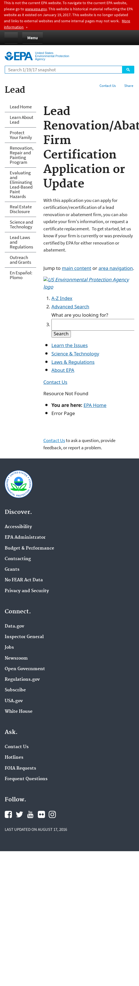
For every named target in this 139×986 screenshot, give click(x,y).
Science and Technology (21, 224)
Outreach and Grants (20, 259)
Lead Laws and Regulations (21, 242)
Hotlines (14, 757)
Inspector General (24, 637)
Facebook (8, 814)
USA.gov (14, 701)
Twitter (19, 814)
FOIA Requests (20, 768)
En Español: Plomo (21, 275)
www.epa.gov (36, 8)
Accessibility (18, 526)
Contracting (18, 559)
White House (19, 711)
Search (128, 70)
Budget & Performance (29, 548)
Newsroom (16, 658)
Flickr (41, 814)
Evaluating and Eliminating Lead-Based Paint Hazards (21, 184)
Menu (32, 37)
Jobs (9, 647)
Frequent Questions (26, 779)
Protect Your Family (21, 135)
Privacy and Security (27, 591)
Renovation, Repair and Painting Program (21, 155)
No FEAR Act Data (24, 580)
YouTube (30, 814)
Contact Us (108, 85)
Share (128, 85)
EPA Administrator (25, 537)
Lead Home (21, 107)
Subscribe (15, 690)
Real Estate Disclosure (21, 209)
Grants (12, 569)
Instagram (52, 814)
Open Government (25, 669)
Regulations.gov (22, 679)
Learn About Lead (21, 119)
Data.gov (14, 626)
